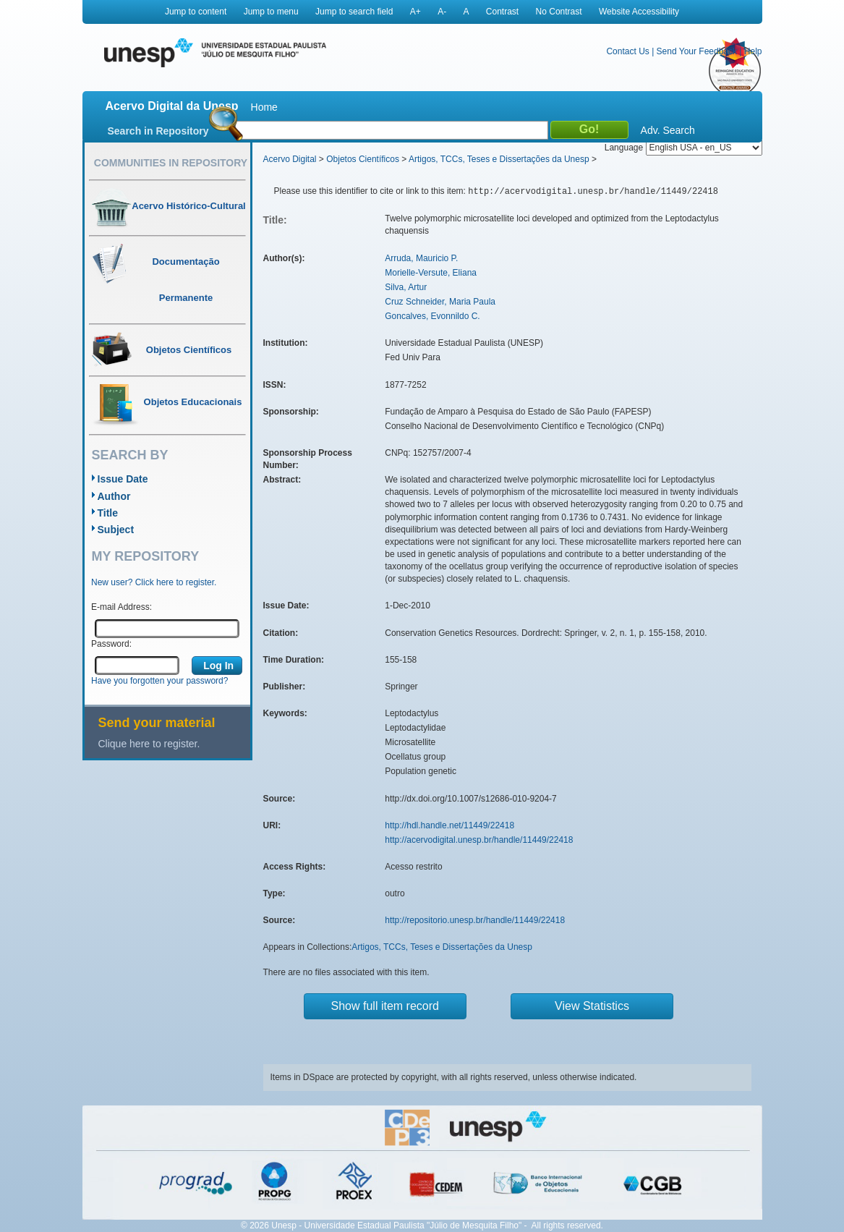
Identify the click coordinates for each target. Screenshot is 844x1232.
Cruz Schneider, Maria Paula (440, 302)
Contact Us (627, 51)
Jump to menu (271, 12)
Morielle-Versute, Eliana (431, 273)
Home (264, 107)
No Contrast (559, 12)
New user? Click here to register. (153, 582)
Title (108, 513)
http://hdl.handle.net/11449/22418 (449, 825)
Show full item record (385, 1006)
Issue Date (123, 479)
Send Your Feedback (697, 51)
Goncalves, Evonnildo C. (432, 316)
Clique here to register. (149, 743)
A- (442, 12)
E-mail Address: (121, 607)
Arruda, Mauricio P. (421, 258)
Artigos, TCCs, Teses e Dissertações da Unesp (499, 159)
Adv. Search (668, 130)
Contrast (502, 12)
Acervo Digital (290, 159)
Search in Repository (158, 131)
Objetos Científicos (362, 159)
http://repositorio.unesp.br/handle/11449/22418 (475, 920)
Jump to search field (354, 12)
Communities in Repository (170, 163)
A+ (415, 12)
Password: (111, 644)
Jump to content (195, 12)
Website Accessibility (639, 12)
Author (114, 496)
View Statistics (592, 1006)
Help (753, 51)
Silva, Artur (406, 287)
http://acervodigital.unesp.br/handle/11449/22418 (479, 840)
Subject (116, 529)
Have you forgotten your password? (159, 681)
